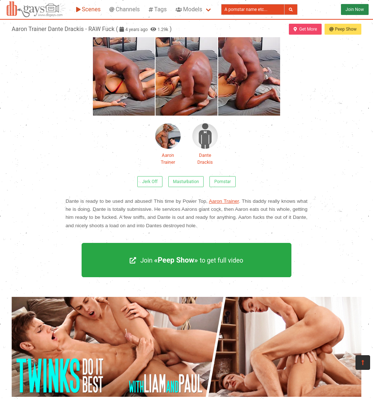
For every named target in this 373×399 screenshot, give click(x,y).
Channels (124, 9)
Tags (158, 9)
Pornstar (222, 181)
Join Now (355, 9)
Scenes (88, 9)
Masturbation (186, 181)
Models (189, 9)
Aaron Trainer (168, 144)
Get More (305, 29)
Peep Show (343, 29)
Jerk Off (150, 181)
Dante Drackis (205, 144)
